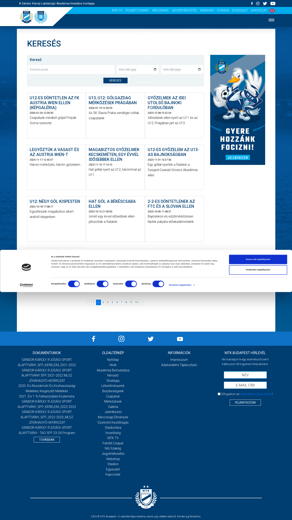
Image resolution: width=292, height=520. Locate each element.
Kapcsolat (259, 10)
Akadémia (146, 57)
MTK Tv (117, 10)
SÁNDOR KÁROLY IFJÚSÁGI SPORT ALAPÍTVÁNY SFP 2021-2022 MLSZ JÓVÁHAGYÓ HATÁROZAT (46, 375)
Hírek (146, 45)
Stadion (223, 10)
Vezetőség (146, 132)
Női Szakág (160, 10)
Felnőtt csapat (137, 10)
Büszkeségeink (113, 391)
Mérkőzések (146, 82)
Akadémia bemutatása (113, 370)
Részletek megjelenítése (180, 513)
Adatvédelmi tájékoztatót (255, 394)
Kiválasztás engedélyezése (258, 498)
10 (136, 302)
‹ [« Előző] (89, 302)
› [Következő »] (141, 302)
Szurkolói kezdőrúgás (113, 422)
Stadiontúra (113, 427)
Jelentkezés (146, 107)
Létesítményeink (113, 386)
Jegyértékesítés (184, 10)
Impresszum (179, 360)
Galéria (146, 94)
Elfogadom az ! (247, 394)
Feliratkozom (245, 402)
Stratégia (112, 381)
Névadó (113, 375)
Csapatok (146, 70)
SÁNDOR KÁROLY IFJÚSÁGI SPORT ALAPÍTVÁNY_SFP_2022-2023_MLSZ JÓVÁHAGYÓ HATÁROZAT (47, 417)
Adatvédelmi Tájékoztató (179, 365)
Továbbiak (47, 439)
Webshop (207, 10)
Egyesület (240, 10)
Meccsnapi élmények (113, 417)
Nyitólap (146, 32)
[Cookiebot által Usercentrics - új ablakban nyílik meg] (26, 513)
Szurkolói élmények (146, 119)
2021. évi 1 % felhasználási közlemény (47, 396)
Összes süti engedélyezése (258, 487)
